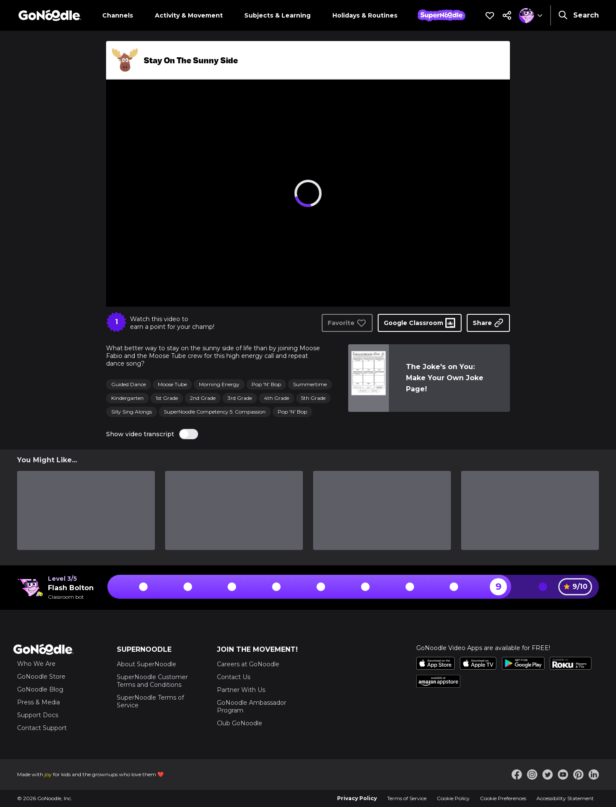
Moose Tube (172, 384)
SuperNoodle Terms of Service (150, 701)
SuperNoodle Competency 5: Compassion (215, 411)
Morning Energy (219, 384)
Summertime (310, 384)
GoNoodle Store (41, 676)
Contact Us (233, 677)
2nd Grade (203, 398)
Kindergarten (127, 398)
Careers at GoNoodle (248, 664)
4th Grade (276, 398)
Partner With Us (241, 690)
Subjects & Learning (277, 15)
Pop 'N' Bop (266, 384)
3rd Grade (240, 398)
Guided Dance (128, 384)
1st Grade (167, 398)
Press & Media (38, 702)
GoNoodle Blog (40, 689)
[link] (368, 378)
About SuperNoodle (146, 664)
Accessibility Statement (565, 798)
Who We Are (36, 664)
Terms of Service (406, 798)
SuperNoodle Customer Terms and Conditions (152, 681)
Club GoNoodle (239, 723)
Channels (117, 15)
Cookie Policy (453, 798)
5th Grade (313, 398)
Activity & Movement (189, 15)
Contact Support (42, 728)
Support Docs (37, 715)
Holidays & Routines (364, 15)
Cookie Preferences (503, 798)
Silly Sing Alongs (131, 411)
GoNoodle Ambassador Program (251, 706)
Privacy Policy (357, 798)
